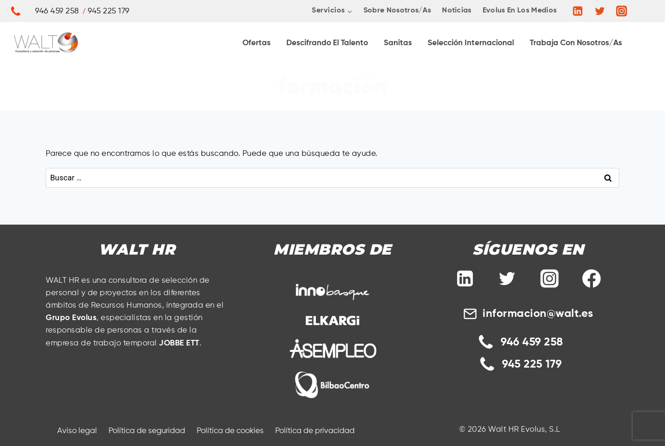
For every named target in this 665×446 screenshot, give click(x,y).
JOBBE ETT (179, 343)
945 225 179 (532, 364)
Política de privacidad (315, 431)
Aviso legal (77, 431)
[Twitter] (507, 279)
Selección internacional (471, 43)
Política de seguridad (147, 431)
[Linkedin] (578, 11)
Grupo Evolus (71, 318)
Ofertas (256, 43)
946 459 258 (532, 342)
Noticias (457, 10)
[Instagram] (622, 11)
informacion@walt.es (538, 313)
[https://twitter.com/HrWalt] (600, 11)
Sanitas (398, 43)
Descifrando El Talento (327, 43)
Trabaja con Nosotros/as (576, 43)
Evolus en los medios (519, 10)
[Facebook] (591, 279)
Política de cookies (230, 431)
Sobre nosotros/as (397, 10)
